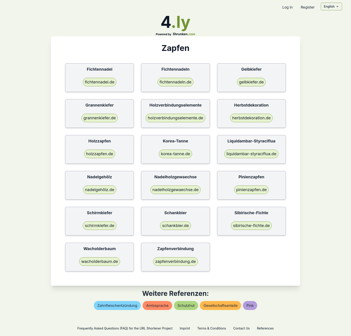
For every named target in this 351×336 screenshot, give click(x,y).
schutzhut (186, 305)
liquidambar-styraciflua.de (251, 153)
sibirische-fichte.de (251, 225)
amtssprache (157, 305)
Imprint (185, 328)
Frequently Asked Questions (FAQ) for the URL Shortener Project (124, 328)
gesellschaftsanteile (220, 305)
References (265, 328)
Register (308, 7)
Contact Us (241, 328)
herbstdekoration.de (251, 118)
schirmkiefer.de (99, 225)
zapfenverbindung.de (175, 261)
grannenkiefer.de (99, 118)
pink (250, 305)
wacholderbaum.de (99, 261)
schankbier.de (175, 225)
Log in (287, 7)
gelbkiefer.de (251, 82)
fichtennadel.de (99, 82)
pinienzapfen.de (251, 189)
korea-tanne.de (175, 153)
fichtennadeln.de (176, 82)
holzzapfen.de (99, 153)
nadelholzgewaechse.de (175, 189)
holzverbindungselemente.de (175, 118)
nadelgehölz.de (99, 189)
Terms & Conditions (211, 328)
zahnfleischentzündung (117, 305)
